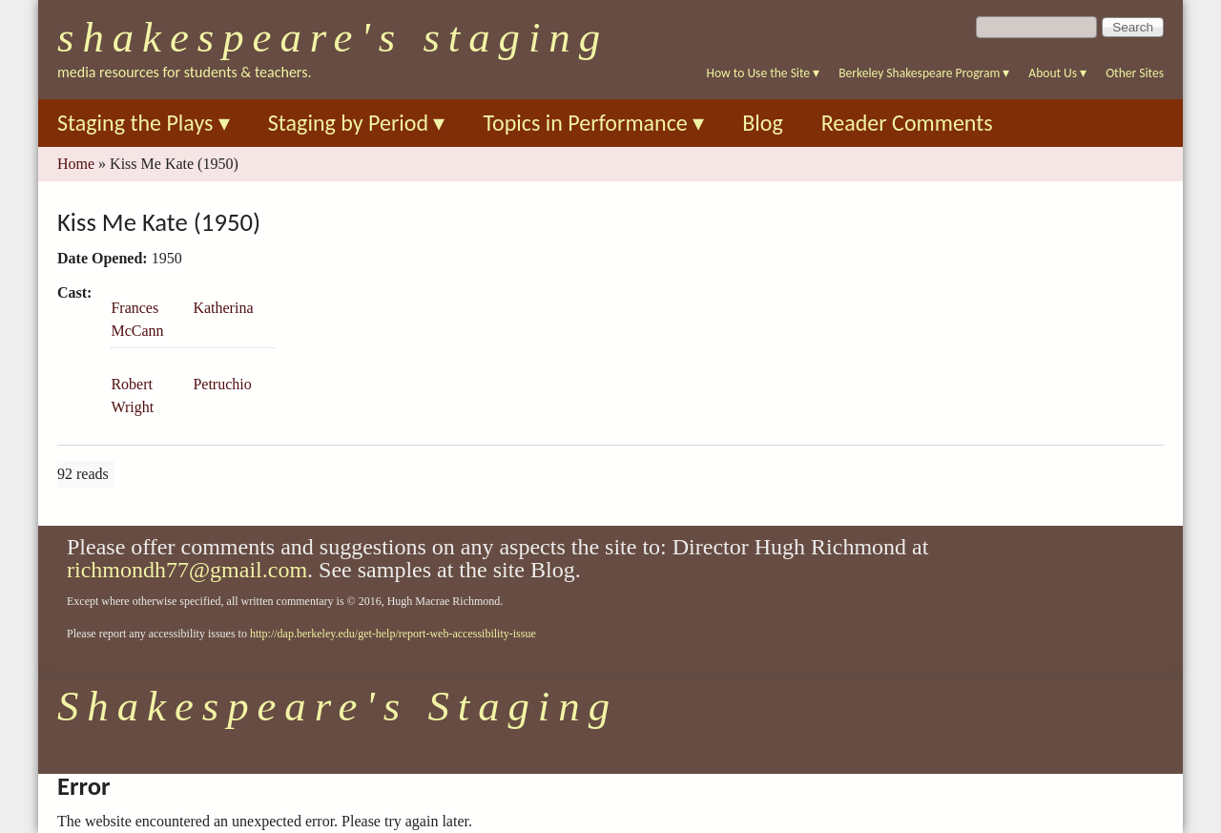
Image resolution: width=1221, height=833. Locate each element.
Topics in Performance (593, 122)
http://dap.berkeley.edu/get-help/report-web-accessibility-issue (393, 633)
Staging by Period (356, 122)
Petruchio (222, 384)
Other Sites (1135, 73)
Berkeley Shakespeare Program (923, 73)
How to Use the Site (763, 73)
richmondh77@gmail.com (187, 569)
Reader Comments (907, 122)
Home (75, 164)
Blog (762, 122)
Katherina (223, 308)
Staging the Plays (143, 122)
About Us (1057, 73)
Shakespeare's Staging (333, 37)
